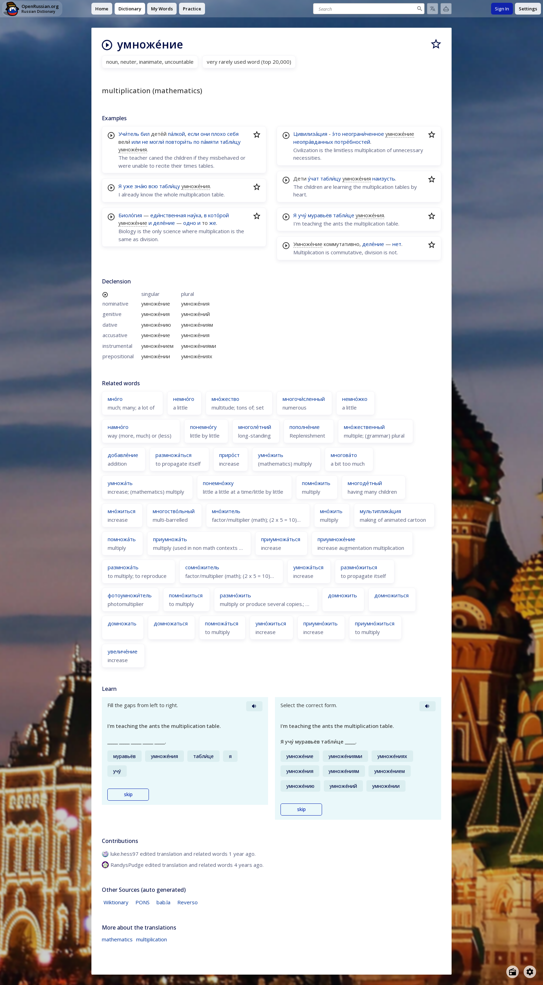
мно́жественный (364, 426)
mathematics (117, 939)
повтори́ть (179, 141)
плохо (218, 133)
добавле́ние (123, 454)
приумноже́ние (336, 539)
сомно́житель (202, 567)
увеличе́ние (122, 651)
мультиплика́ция (380, 511)
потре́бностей (352, 141)
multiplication (151, 939)
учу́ (302, 215)
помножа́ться (221, 623)
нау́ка (194, 215)
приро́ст (229, 454)
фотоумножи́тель (130, 595)
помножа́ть (122, 539)
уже (128, 186)
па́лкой (176, 133)
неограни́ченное (363, 133)
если (193, 133)
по (196, 141)
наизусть (383, 178)
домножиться (391, 595)
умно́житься (271, 623)
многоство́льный (174, 511)
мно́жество (225, 398)
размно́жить (235, 595)
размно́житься (359, 567)
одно (189, 222)
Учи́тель (128, 133)
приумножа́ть (170, 539)
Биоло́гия (130, 215)
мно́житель (226, 511)
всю (153, 186)
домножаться (171, 623)
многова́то (344, 454)
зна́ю (140, 186)
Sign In (502, 9)
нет (396, 243)
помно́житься (186, 595)
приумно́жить (320, 623)
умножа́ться (308, 567)
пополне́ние (305, 426)
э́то (336, 133)
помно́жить (316, 483)
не (145, 141)
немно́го (183, 398)
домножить (342, 595)
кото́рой (218, 215)
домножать (122, 623)
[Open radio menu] (512, 972)
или (136, 141)
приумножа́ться (280, 539)
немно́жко (354, 398)
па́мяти (210, 141)
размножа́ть (123, 567)
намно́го (118, 426)
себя (233, 133)
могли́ (157, 141)
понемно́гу (203, 426)
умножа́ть (120, 483)
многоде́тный (365, 483)
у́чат (313, 178)
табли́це (343, 215)
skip (128, 794)
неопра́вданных (313, 141)
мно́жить (331, 511)
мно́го (115, 398)
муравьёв (320, 215)
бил (145, 133)
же (212, 222)
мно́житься (121, 511)
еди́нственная (168, 215)
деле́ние (164, 222)
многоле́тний (254, 426)
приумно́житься (374, 623)
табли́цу (230, 141)
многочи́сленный (304, 398)
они (205, 133)
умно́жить (270, 454)
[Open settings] (530, 972)
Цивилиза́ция (310, 133)
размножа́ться (173, 454)
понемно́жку (218, 483)
